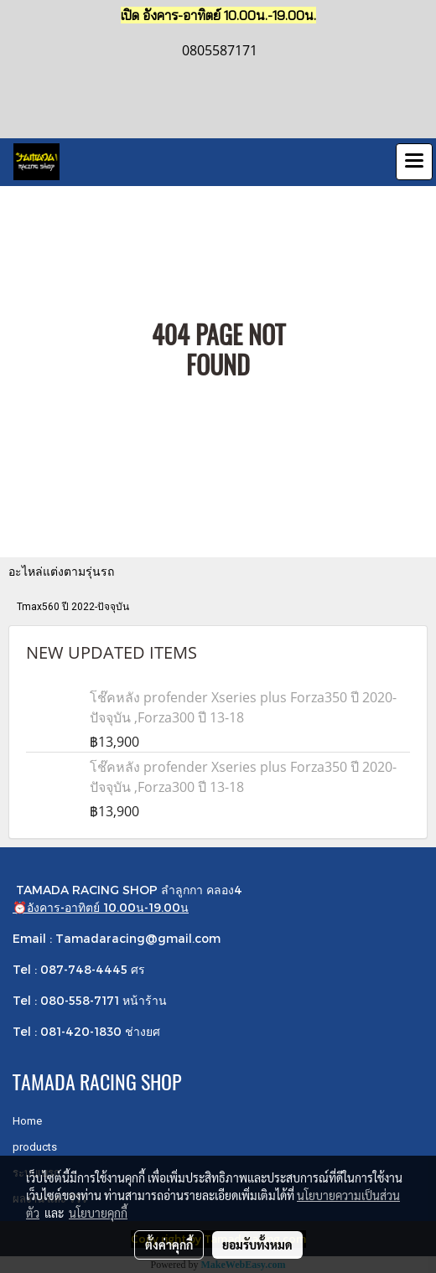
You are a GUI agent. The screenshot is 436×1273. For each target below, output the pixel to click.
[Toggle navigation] (414, 161)
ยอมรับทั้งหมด (257, 1244)
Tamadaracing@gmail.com (138, 938)
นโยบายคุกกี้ (98, 1212)
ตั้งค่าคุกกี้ (169, 1244)
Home (27, 1121)
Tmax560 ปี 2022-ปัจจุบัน (73, 607)
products (35, 1147)
